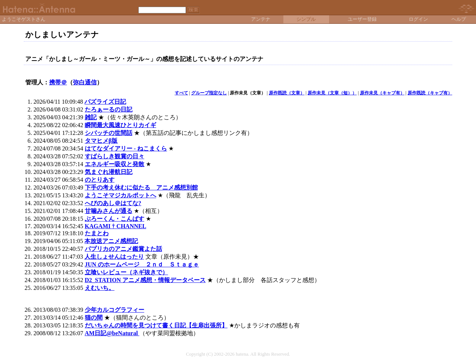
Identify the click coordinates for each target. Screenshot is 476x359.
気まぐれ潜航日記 (108, 172)
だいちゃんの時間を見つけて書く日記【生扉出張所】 (156, 325)
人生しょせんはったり (114, 256)
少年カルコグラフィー (114, 310)
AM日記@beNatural (112, 333)
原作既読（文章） (287, 93)
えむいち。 (100, 288)
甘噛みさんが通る (108, 211)
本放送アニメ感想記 (111, 241)
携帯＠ (58, 82)
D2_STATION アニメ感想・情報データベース (145, 280)
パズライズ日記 (105, 101)
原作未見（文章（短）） (332, 93)
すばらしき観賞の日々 (114, 156)
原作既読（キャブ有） (430, 93)
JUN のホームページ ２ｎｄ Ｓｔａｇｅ (142, 264)
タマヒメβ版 (101, 141)
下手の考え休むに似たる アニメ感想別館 (141, 187)
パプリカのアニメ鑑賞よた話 (123, 249)
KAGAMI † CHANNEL (115, 226)
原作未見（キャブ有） (382, 93)
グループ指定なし (209, 93)
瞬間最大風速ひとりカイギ (120, 125)
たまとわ (97, 233)
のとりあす (100, 180)
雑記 (91, 117)
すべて (181, 93)
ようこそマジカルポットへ (120, 195)
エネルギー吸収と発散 (114, 164)
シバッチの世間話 (108, 133)
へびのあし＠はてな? (113, 203)
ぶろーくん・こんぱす (114, 219)
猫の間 (94, 317)
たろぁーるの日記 (108, 109)
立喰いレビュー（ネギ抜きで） (126, 272)
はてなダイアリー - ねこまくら (126, 148)
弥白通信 (85, 82)
